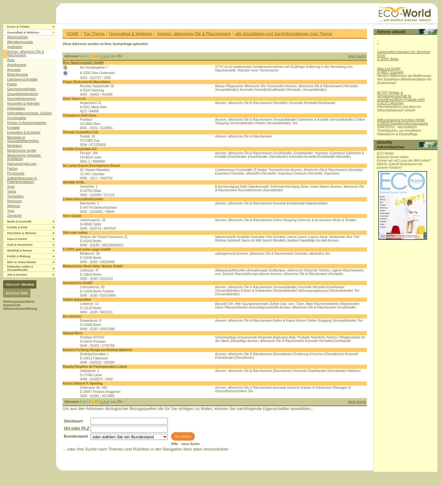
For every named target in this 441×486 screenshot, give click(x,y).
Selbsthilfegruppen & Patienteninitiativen (22, 180)
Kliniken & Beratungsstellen (26, 123)
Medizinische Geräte (21, 150)
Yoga (10, 211)
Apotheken (15, 47)
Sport (11, 186)
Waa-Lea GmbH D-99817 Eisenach (390, 70)
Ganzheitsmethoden (21, 89)
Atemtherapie (16, 65)
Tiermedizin (15, 196)
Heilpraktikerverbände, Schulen (29, 113)
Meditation (14, 146)
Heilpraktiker (16, 108)
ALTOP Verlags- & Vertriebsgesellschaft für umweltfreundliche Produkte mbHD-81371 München (401, 98)
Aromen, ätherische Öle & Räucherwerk (25, 53)
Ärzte (10, 60)
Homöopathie (16, 118)
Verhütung (14, 201)
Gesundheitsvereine (21, 98)
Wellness (13, 206)
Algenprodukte (17, 37)
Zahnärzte (14, 215)
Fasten (12, 84)
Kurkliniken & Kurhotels (23, 132)
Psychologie (15, 173)
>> (107, 56)
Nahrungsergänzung (21, 164)
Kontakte (13, 127)
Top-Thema (94, 33)
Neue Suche (357, 56)
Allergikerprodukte (20, 42)
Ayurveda (14, 69)
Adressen (19, 284)
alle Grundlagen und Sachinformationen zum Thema (283, 33)
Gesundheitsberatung (22, 94)
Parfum (12, 168)
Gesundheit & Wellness (131, 33)
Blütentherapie (17, 74)
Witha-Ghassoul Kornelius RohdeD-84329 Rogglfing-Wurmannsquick (402, 121)
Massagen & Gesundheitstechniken (23, 139)
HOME (72, 33)
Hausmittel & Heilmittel (23, 103)
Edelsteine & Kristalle (22, 79)
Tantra (11, 191)
